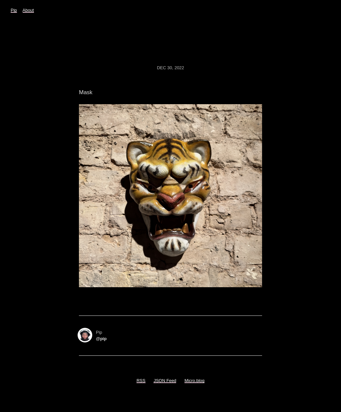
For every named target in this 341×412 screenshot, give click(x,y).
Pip (14, 10)
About (28, 10)
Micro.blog (194, 380)
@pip (101, 338)
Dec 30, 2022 (170, 67)
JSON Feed (165, 380)
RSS (141, 380)
